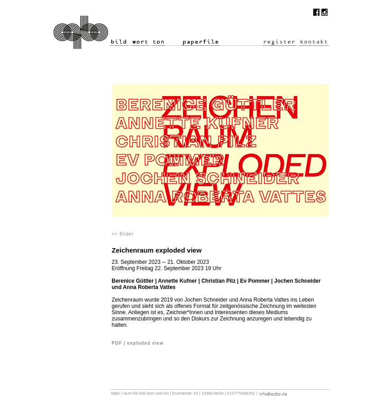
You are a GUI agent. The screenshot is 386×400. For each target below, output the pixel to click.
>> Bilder (123, 233)
